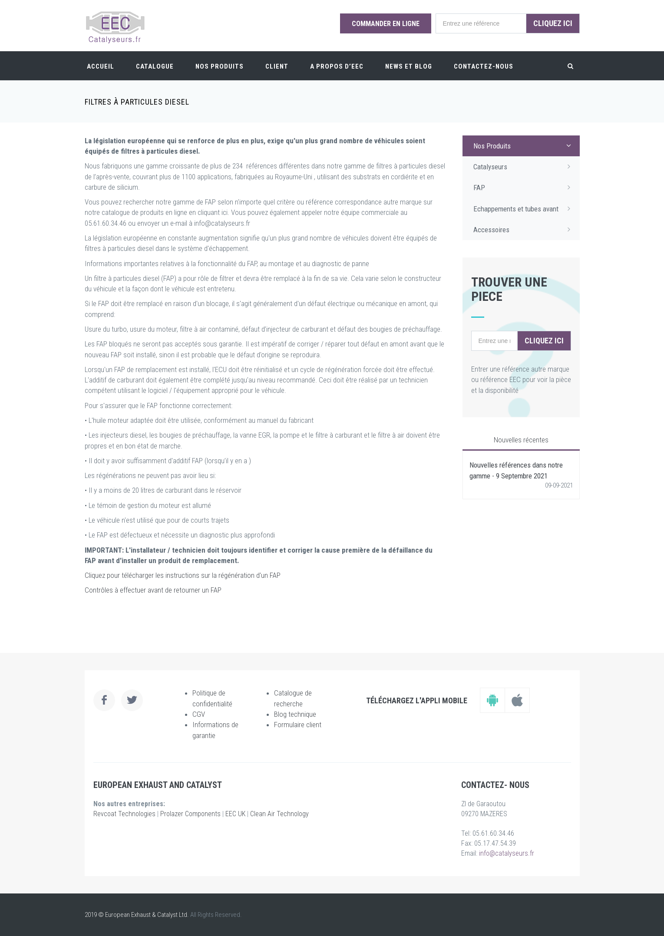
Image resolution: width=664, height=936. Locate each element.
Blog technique (295, 714)
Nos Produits (219, 66)
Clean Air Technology (279, 814)
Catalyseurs (524, 166)
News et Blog (408, 66)
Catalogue (155, 66)
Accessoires (524, 229)
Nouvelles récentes (521, 439)
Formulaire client (297, 724)
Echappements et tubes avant (524, 208)
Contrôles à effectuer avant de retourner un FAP (153, 590)
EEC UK (235, 814)
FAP (524, 187)
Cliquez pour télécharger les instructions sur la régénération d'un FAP (183, 575)
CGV (198, 714)
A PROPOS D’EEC (336, 66)
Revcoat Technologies (124, 814)
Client (276, 66)
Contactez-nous (483, 66)
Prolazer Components (190, 814)
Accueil (100, 66)
